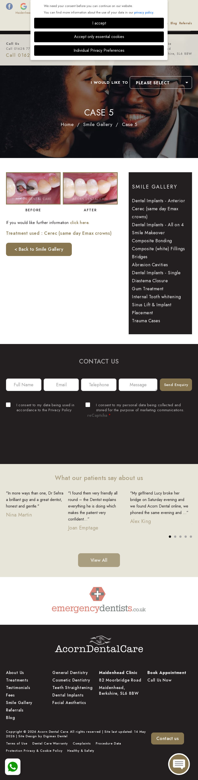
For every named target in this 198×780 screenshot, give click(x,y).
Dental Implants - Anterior (158, 201)
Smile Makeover (148, 233)
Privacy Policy (60, 410)
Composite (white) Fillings (158, 249)
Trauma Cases (146, 321)
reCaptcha (99, 415)
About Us (40, 23)
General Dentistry (70, 673)
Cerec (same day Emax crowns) (155, 213)
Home (67, 124)
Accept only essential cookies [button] (99, 37)
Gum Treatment (148, 289)
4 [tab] (186, 537)
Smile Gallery (99, 23)
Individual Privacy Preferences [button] (99, 50)
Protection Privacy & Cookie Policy (34, 750)
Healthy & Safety (80, 750)
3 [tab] (180, 537)
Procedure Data (108, 743)
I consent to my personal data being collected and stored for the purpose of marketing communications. (135, 407)
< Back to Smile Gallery (38, 249)
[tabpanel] (37, 507)
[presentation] (99, 435)
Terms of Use (16, 743)
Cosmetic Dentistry (71, 680)
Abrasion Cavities (150, 265)
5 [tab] (191, 537)
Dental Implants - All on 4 (158, 225)
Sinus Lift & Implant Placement (151, 309)
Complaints (82, 743)
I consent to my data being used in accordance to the (40, 407)
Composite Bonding (152, 241)
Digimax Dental (55, 736)
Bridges (140, 257)
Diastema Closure (150, 281)
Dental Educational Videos (149, 23)
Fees (70, 23)
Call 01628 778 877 (23, 48)
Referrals (185, 23)
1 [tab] (170, 537)
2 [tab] (175, 537)
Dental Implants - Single (156, 273)
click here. (79, 223)
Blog (174, 23)
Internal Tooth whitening (156, 297)
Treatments (57, 23)
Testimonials (120, 23)
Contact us (167, 738)
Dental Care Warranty (50, 743)
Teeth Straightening (72, 687)
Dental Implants (67, 695)
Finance (82, 23)
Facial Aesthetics (69, 703)
